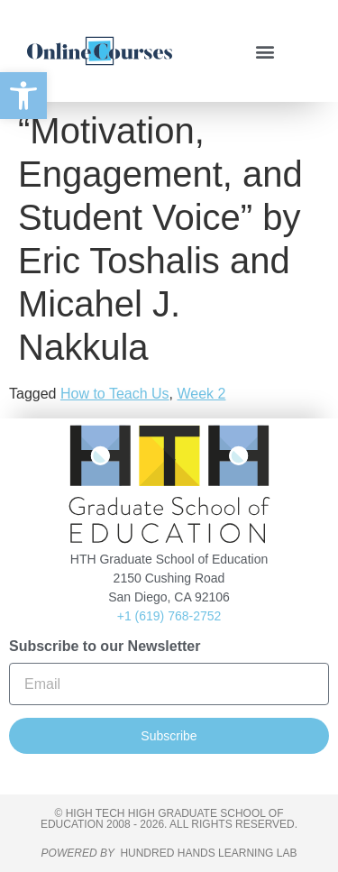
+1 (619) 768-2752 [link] (169, 616)
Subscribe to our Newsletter (105, 646)
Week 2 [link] (201, 393)
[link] (23, 95)
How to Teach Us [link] (114, 393)
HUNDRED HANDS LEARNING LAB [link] (208, 853)
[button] (264, 51)
